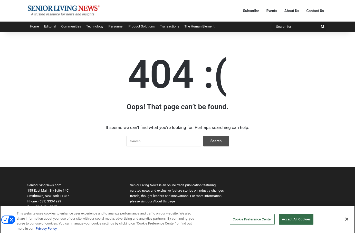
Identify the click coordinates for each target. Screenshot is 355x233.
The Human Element (199, 26)
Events (271, 11)
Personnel (115, 26)
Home (34, 26)
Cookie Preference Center (252, 221)
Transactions (169, 26)
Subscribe (251, 11)
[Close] (346, 220)
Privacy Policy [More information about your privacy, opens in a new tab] (46, 230)
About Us (291, 11)
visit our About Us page (158, 201)
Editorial (50, 26)
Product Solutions (141, 26)
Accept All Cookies (296, 221)
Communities (71, 26)
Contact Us (315, 11)
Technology (94, 26)
